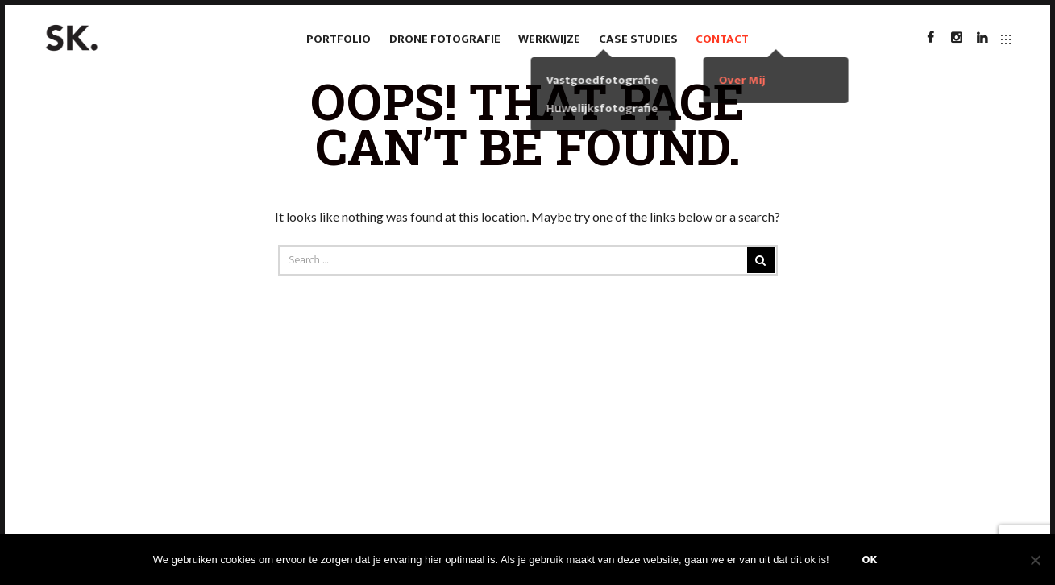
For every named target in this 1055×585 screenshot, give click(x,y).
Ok (870, 559)
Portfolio (338, 39)
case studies (638, 39)
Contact (722, 39)
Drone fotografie (445, 39)
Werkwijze (549, 39)
